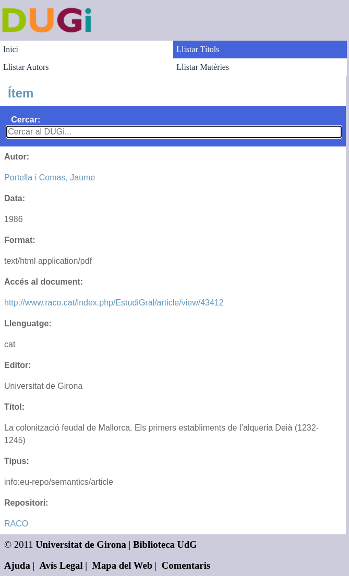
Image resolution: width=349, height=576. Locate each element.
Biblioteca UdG (165, 544)
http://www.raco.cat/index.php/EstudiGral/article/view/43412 (114, 302)
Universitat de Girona (80, 544)
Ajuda (17, 565)
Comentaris (186, 565)
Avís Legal (61, 565)
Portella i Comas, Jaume (49, 177)
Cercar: (25, 119)
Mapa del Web (122, 565)
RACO (16, 523)
